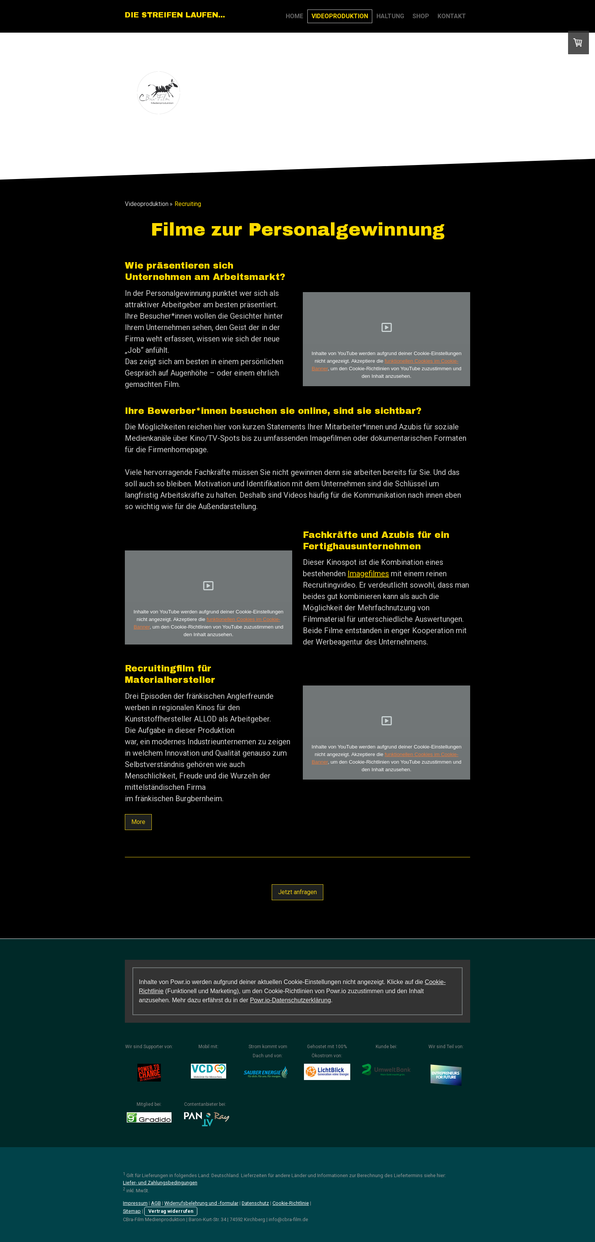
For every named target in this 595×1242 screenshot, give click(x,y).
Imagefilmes (368, 573)
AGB (156, 1203)
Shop (420, 16)
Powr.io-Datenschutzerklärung (290, 1000)
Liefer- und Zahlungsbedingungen (160, 1182)
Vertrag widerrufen (170, 1211)
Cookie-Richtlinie (290, 1203)
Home (294, 16)
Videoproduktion (340, 16)
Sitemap (132, 1211)
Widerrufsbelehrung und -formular (201, 1203)
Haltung (390, 16)
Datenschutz (255, 1203)
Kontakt (452, 16)
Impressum (135, 1203)
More (138, 821)
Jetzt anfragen (297, 892)
